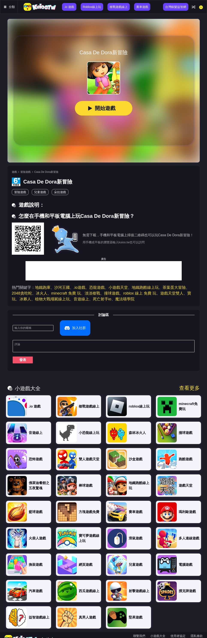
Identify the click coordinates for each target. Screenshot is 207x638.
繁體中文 (145, 633)
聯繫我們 (139, 628)
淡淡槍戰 (92, 293)
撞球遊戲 (111, 293)
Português (194, 633)
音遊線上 (81, 299)
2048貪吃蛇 (22, 293)
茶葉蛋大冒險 (174, 287)
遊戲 (14, 171)
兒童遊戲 (40, 192)
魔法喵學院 (124, 299)
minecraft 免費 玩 (66, 293)
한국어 (177, 633)
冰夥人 (25, 299)
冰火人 (41, 293)
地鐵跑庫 (42, 287)
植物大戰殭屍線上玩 (52, 299)
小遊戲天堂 (118, 287)
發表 (22, 352)
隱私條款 (197, 628)
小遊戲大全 (157, 628)
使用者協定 (178, 628)
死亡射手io (102, 299)
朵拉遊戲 (60, 192)
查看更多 (189, 380)
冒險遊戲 (25, 171)
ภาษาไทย (162, 633)
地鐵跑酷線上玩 (145, 287)
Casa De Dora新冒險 (46, 171)
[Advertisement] (104, 270)
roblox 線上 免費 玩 (139, 293)
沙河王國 (62, 287)
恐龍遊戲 (97, 287)
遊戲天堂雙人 (171, 293)
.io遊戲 (79, 287)
